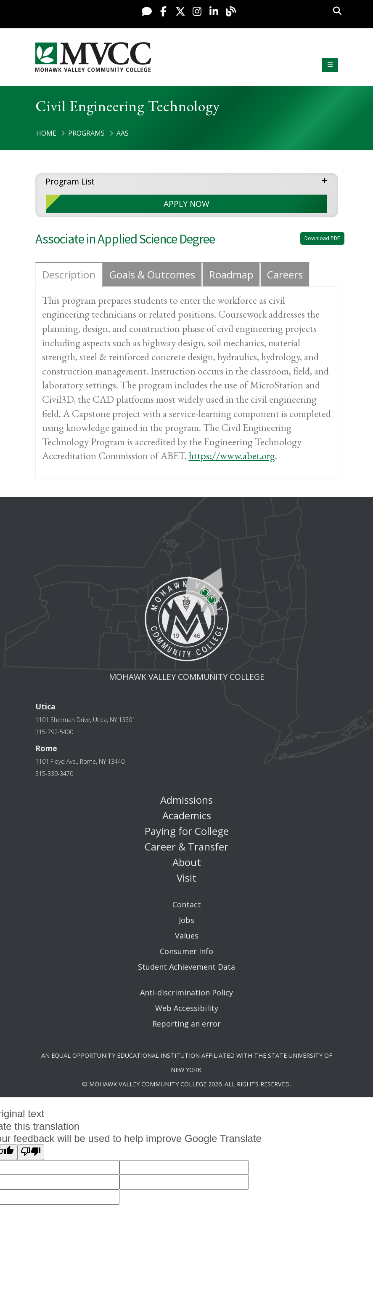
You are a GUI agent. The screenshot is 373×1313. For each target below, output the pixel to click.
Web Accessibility (186, 1008)
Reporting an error (186, 1024)
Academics (186, 815)
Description (68, 274)
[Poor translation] (30, 1152)
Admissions (186, 800)
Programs (86, 133)
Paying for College (187, 831)
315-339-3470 (54, 774)
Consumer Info (186, 951)
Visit (186, 878)
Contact (186, 904)
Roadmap (231, 274)
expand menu (326, 180)
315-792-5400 (54, 732)
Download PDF (322, 238)
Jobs (186, 920)
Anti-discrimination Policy (186, 992)
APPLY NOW (186, 203)
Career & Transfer (186, 846)
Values (186, 936)
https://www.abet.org (232, 455)
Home (46, 133)
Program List (70, 181)
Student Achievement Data (186, 967)
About (186, 862)
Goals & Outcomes (152, 274)
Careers (285, 274)
